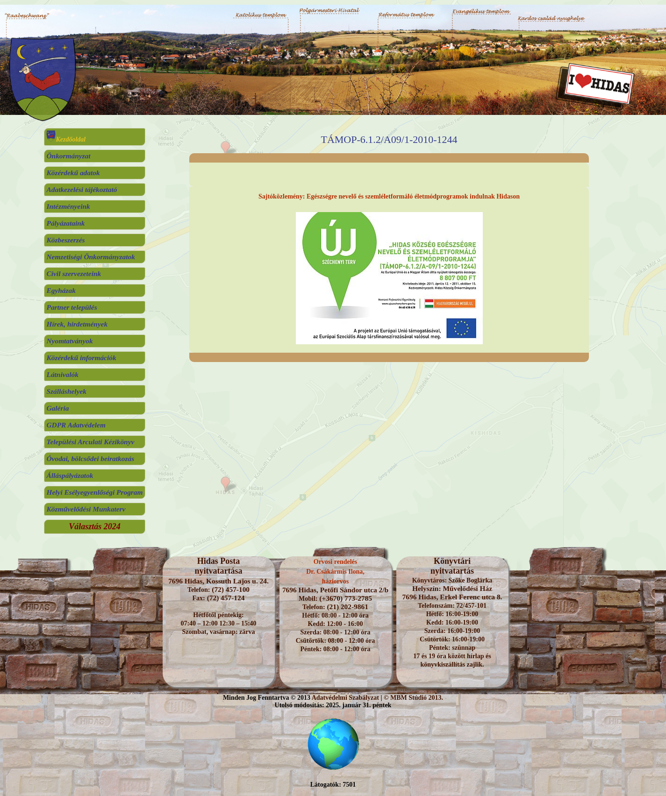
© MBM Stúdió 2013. (413, 697)
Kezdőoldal (66, 139)
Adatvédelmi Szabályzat (345, 697)
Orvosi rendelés (335, 561)
